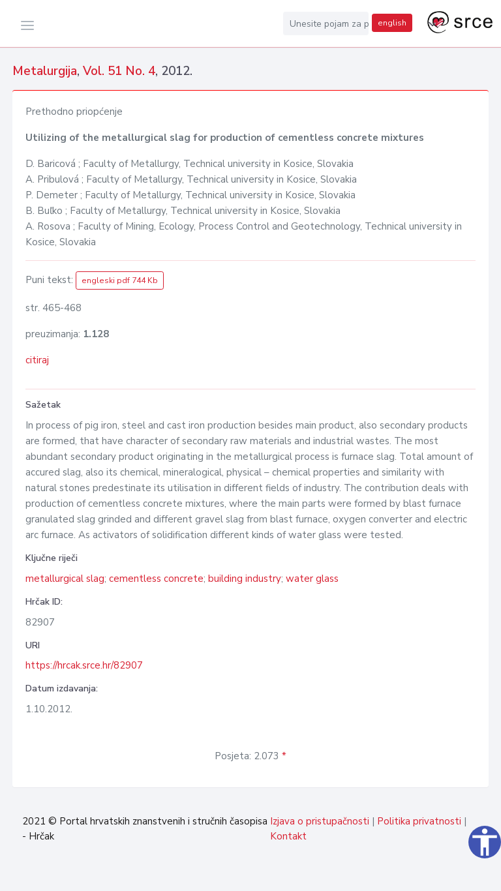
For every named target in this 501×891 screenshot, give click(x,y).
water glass (312, 578)
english (392, 23)
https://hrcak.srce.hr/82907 (84, 665)
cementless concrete (156, 578)
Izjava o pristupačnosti (319, 821)
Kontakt (288, 836)
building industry (244, 578)
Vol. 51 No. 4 (119, 71)
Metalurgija (44, 71)
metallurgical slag (64, 578)
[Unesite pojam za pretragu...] (326, 23)
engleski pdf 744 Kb (120, 280)
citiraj (37, 360)
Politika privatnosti (419, 821)
